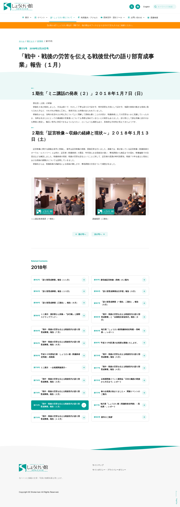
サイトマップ (98, 465)
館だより (31, 41)
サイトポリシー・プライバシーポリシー (109, 470)
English (146, 6)
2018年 (40, 41)
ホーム (21, 41)
